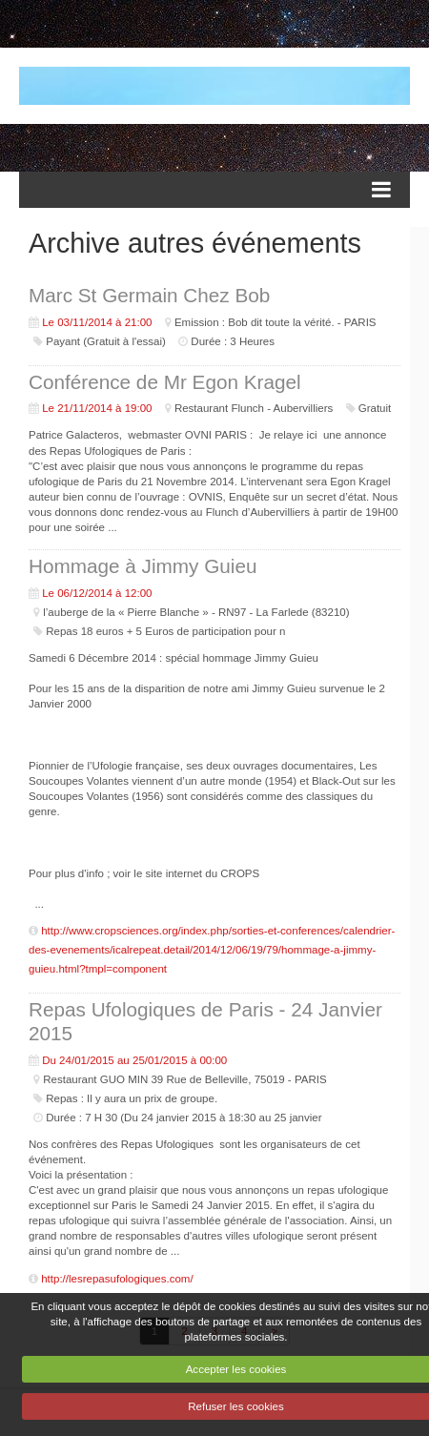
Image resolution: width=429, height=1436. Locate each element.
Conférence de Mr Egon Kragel (165, 382)
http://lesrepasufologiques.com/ (117, 1278)
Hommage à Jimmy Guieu (143, 566)
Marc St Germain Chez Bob (149, 295)
